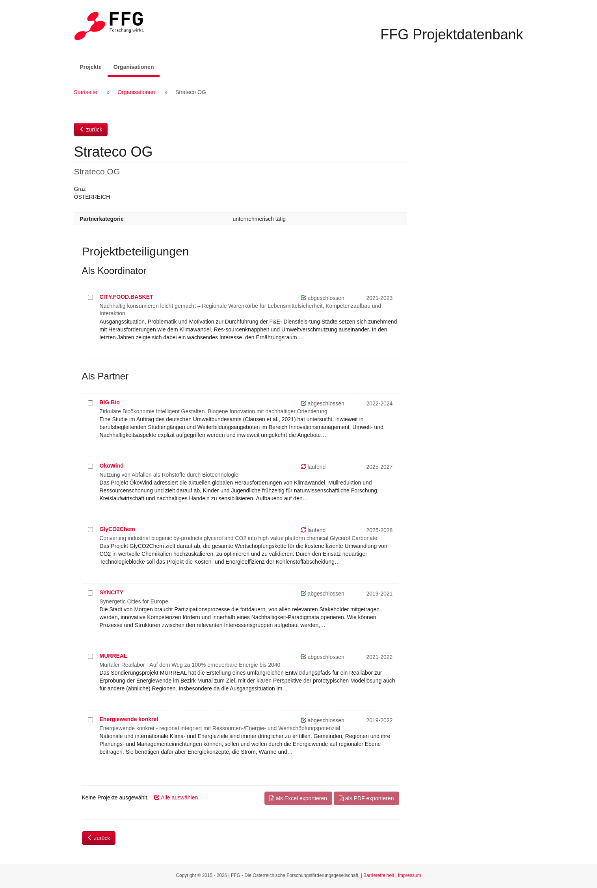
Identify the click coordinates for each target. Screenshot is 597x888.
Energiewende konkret (129, 719)
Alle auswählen (176, 797)
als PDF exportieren (366, 798)
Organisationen (136, 66)
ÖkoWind (112, 465)
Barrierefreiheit (378, 875)
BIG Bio (110, 402)
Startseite (85, 92)
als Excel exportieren (298, 798)
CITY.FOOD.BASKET (126, 297)
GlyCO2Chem (117, 529)
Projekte (91, 67)
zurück (90, 129)
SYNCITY (112, 592)
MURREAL (113, 656)
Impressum (409, 875)
